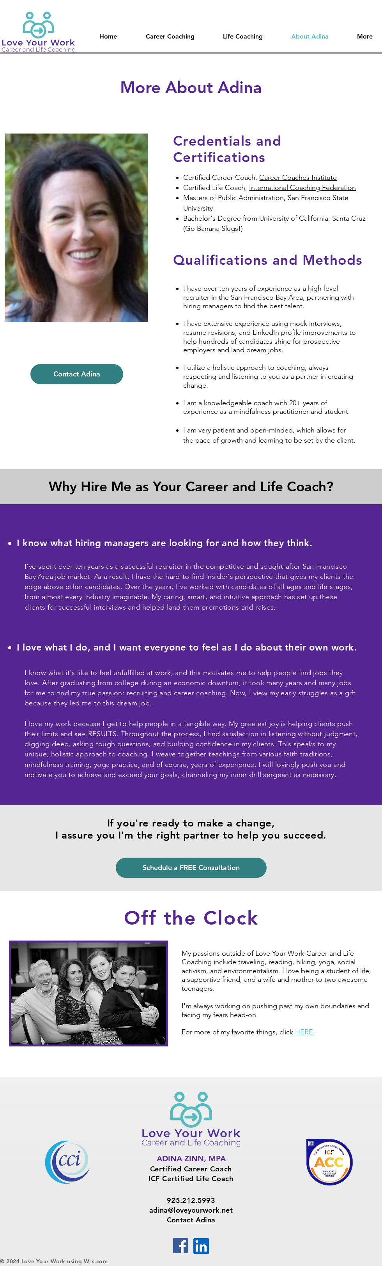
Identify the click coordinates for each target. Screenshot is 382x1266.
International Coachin (282, 187)
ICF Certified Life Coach (191, 1178)
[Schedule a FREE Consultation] (191, 868)
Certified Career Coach (191, 1168)
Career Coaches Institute (298, 177)
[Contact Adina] (76, 374)
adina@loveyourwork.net (191, 1210)
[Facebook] (180, 1245)
